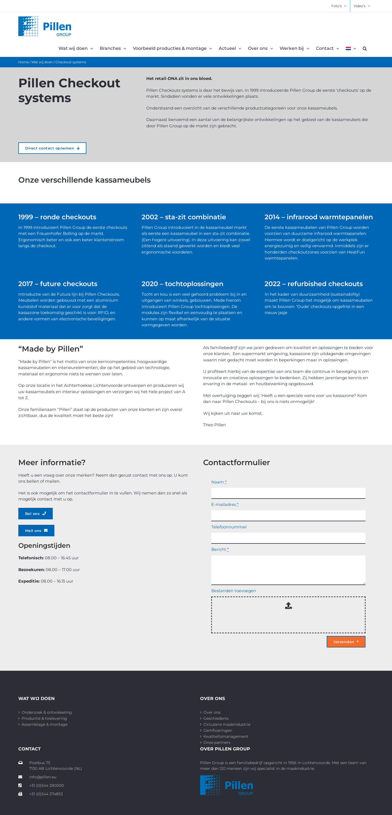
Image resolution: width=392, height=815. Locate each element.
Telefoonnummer (229, 526)
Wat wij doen (42, 62)
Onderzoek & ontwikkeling (47, 712)
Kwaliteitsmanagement (225, 736)
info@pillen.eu (37, 776)
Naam (219, 482)
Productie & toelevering (44, 718)
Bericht (220, 549)
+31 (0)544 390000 (41, 785)
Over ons (212, 712)
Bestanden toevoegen (233, 590)
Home (23, 62)
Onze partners (216, 742)
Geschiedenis (216, 718)
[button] (365, 48)
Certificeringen (217, 730)
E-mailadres (225, 504)
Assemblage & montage (45, 724)
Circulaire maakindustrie (226, 724)
